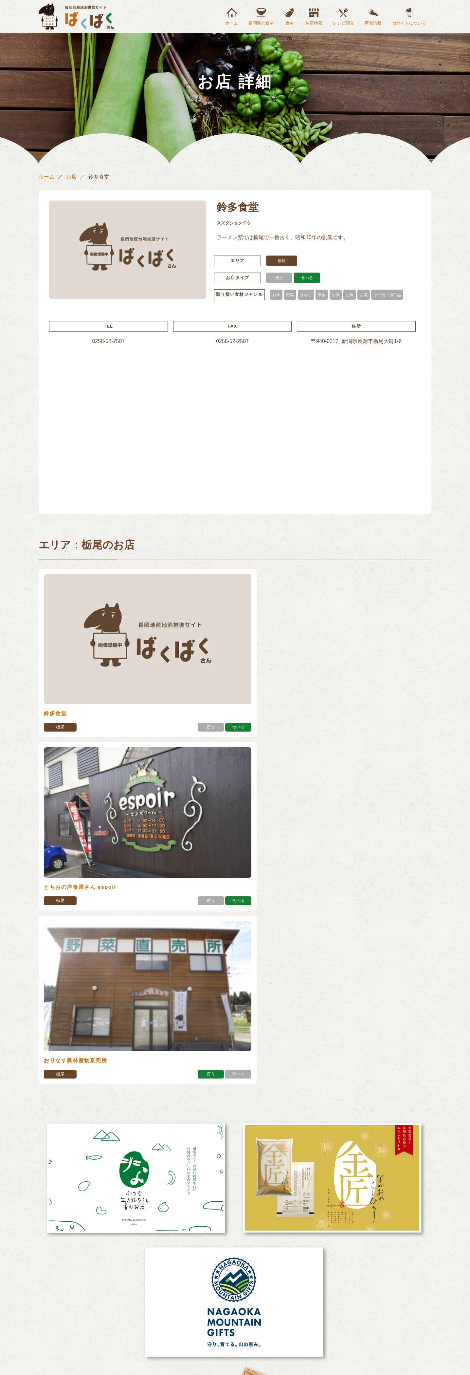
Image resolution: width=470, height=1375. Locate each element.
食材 (289, 23)
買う (279, 277)
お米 (276, 294)
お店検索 (313, 23)
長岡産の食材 (261, 23)
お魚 (353, 294)
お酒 (368, 294)
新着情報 (373, 23)
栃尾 (282, 260)
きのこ (307, 294)
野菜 (291, 294)
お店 (71, 177)
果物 (324, 294)
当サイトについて (409, 23)
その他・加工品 (393, 294)
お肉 (339, 294)
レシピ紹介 (343, 23)
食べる (306, 277)
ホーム (231, 23)
